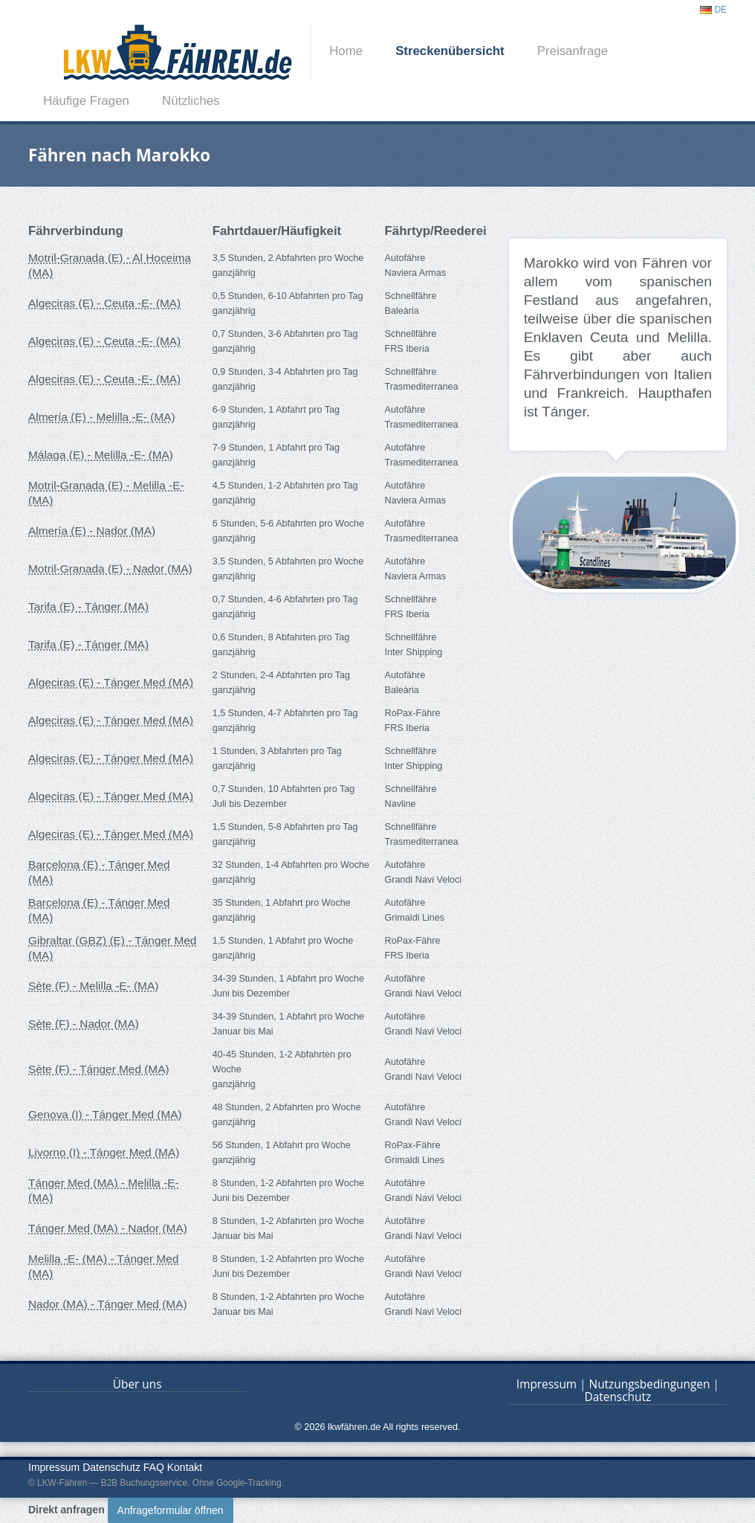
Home (346, 51)
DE (713, 9)
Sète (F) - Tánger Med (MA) (98, 1069)
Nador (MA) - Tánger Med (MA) (107, 1304)
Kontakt (184, 1467)
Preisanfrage (572, 51)
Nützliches (190, 101)
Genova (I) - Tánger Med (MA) (105, 1114)
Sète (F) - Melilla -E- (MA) (93, 985)
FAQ (153, 1467)
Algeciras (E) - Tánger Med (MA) (110, 682)
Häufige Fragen (86, 101)
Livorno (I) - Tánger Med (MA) (103, 1152)
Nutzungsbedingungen (649, 1384)
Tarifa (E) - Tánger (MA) (88, 606)
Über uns (137, 1384)
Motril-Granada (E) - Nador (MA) (110, 568)
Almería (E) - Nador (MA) (91, 530)
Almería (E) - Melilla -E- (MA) (101, 416)
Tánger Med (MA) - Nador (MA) (107, 1228)
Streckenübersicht (449, 51)
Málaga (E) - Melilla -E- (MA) (100, 454)
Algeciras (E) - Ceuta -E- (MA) (104, 303)
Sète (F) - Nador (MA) (83, 1023)
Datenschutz (618, 1397)
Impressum (546, 1384)
